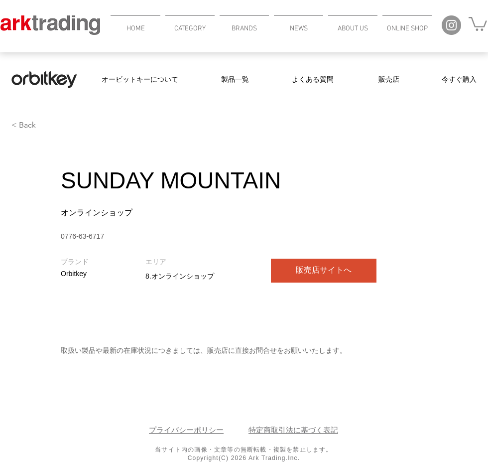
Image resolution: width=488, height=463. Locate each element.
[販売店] (389, 79)
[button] (190, 24)
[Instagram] (451, 25)
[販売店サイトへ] (323, 271)
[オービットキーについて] (140, 79)
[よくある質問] (312, 79)
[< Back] (46, 125)
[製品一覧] (235, 79)
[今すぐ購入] (459, 79)
